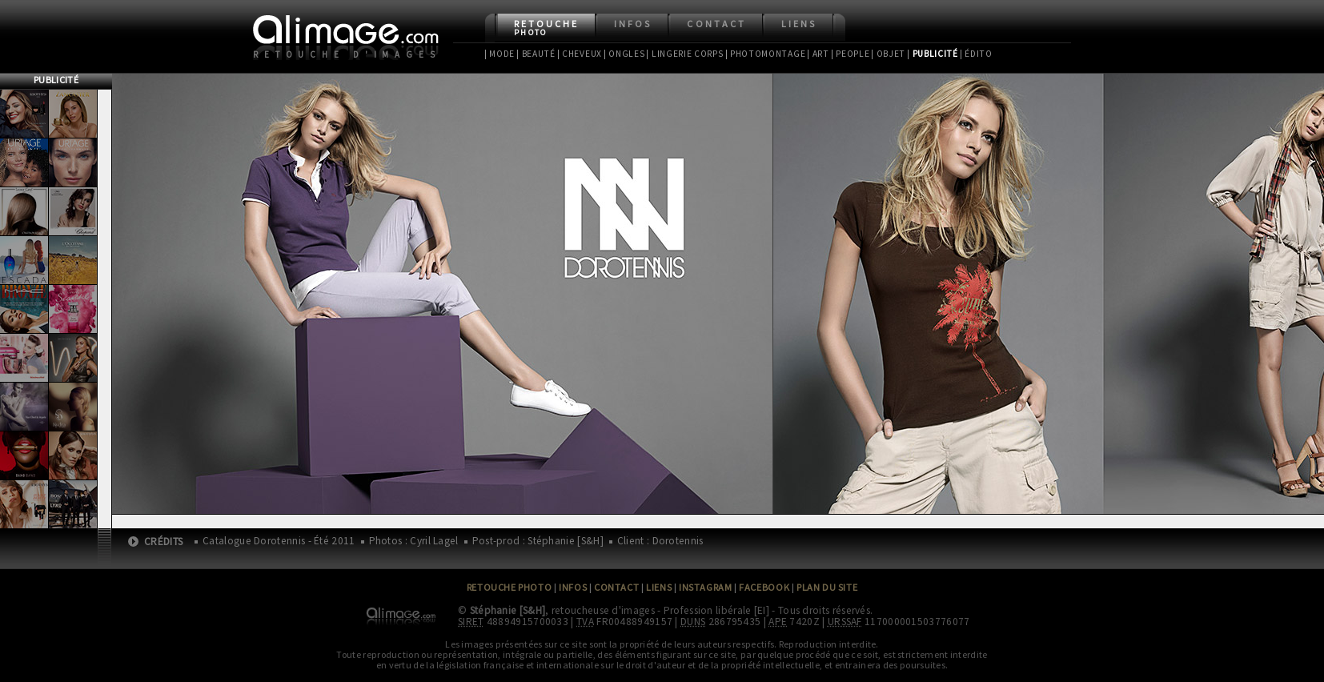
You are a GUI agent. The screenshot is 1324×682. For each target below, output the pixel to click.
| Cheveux (579, 53)
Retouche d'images (347, 54)
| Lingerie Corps (684, 53)
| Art (818, 53)
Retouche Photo (509, 587)
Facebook (764, 587)
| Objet (888, 53)
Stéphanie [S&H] (508, 610)
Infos (633, 24)
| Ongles (624, 53)
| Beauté (536, 53)
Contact (716, 24)
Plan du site (826, 587)
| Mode (499, 53)
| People (850, 53)
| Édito (976, 53)
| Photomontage (765, 53)
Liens (798, 24)
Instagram (705, 587)
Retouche (546, 28)
